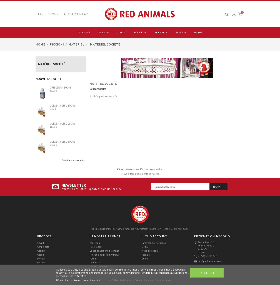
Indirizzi (146, 254)
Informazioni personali (154, 242)
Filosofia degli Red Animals (104, 254)
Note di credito (150, 250)
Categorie (84, 32)
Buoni (145, 258)
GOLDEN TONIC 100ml (62, 105)
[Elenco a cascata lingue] (53, 14)
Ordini (145, 246)
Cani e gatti (43, 246)
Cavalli (104, 32)
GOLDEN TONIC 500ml (62, 141)
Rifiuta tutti (95, 280)
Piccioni (161, 32)
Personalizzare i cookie (77, 280)
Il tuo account (154, 236)
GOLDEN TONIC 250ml (62, 123)
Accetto (207, 273)
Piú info (60, 280)
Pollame (181, 32)
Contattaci (95, 262)
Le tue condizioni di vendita (104, 250)
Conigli (122, 32)
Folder (198, 32)
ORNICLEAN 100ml (60, 87)
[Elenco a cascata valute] (40, 14)
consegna (95, 242)
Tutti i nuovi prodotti (74, 160)
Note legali (96, 246)
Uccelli (140, 32)
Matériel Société (51, 64)
